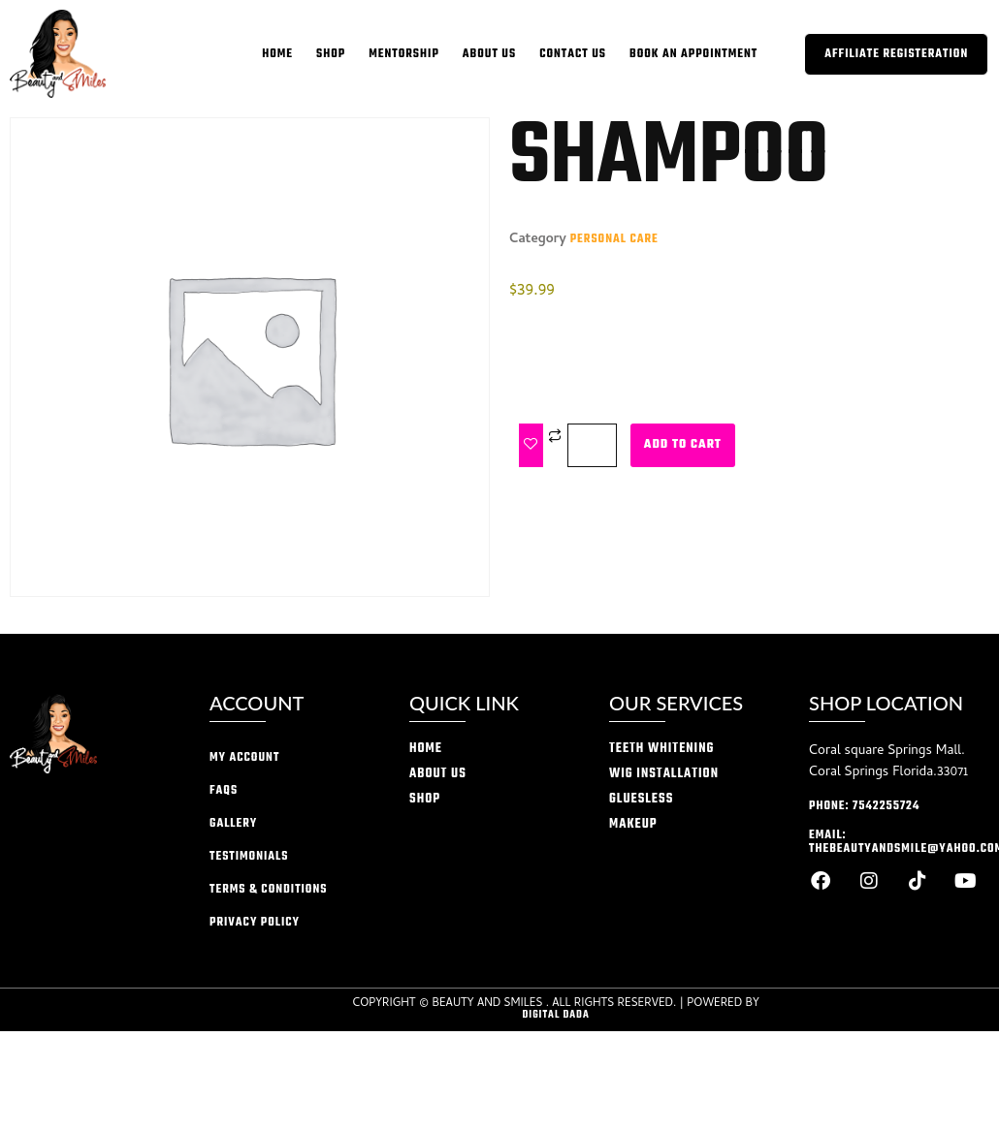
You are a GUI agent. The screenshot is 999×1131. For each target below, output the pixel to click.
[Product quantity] (592, 445)
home (277, 54)
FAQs (223, 791)
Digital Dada (555, 1015)
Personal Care (614, 239)
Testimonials (248, 856)
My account (244, 758)
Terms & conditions (268, 889)
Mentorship (404, 54)
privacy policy (254, 922)
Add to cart (683, 445)
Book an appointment (693, 54)
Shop (330, 54)
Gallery (233, 823)
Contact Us (572, 54)
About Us (489, 54)
